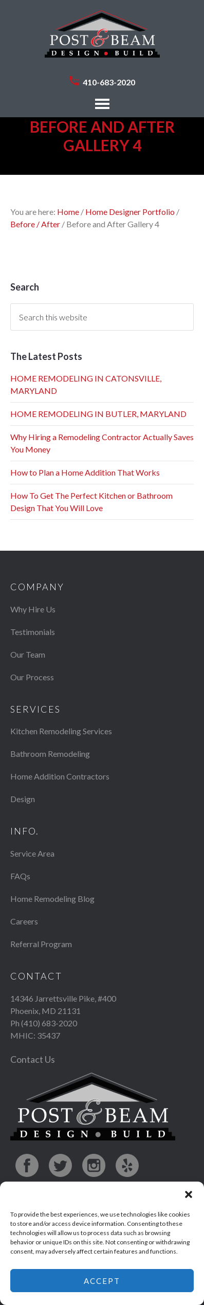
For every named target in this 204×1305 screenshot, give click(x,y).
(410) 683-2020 (49, 1023)
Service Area (32, 853)
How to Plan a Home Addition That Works (85, 472)
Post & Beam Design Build (102, 39)
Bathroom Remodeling (50, 753)
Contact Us (32, 1059)
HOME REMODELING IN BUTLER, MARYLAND (98, 414)
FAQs (20, 876)
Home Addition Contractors (59, 776)
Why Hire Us (32, 609)
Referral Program (41, 944)
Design (22, 799)
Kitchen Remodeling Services (61, 731)
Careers (24, 921)
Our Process (32, 677)
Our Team (27, 654)
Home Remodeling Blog (52, 898)
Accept (102, 1280)
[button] (188, 1194)
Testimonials (32, 632)
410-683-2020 (109, 82)
